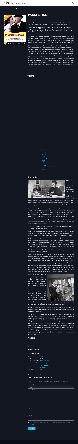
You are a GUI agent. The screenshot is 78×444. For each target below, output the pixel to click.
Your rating (31, 384)
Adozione (42, 362)
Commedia (11, 8)
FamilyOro (54, 22)
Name (30, 408)
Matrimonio (43, 367)
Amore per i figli (44, 364)
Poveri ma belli (44, 216)
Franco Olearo (31, 85)
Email (30, 415)
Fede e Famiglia (44, 365)
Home (5, 8)
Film (46, 22)
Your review (31, 389)
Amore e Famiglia (44, 360)
